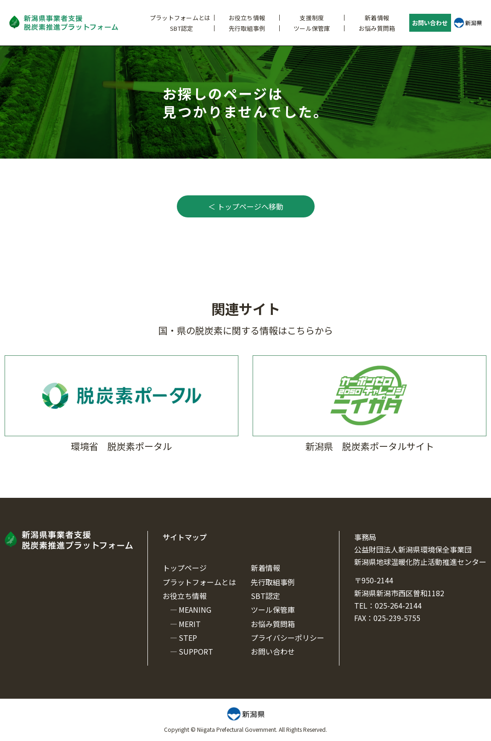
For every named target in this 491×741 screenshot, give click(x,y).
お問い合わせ (430, 22)
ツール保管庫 (311, 28)
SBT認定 (181, 28)
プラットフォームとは (180, 18)
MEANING (195, 609)
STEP (188, 637)
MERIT (190, 623)
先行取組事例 (247, 28)
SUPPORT (196, 651)
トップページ (185, 567)
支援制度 (311, 18)
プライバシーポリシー (287, 637)
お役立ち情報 (247, 18)
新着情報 (377, 18)
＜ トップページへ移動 (245, 206)
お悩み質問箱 (377, 28)
